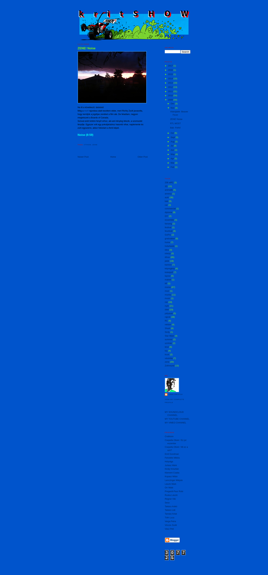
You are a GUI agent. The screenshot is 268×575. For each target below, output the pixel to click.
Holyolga (169, 461)
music (167, 298)
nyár (167, 306)
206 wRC (169, 182)
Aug (173, 141)
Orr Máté (169, 487)
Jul (172, 146)
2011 (170, 91)
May (173, 154)
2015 (170, 74)
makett (168, 280)
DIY (166, 216)
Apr (173, 158)
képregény (170, 268)
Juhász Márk (171, 465)
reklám (168, 324)
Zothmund (169, 365)
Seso (167, 503)
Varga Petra (170, 521)
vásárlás (169, 358)
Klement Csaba (172, 473)
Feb (173, 167)
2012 (170, 87)
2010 (170, 95)
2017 (170, 66)
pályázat (169, 313)
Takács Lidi (170, 510)
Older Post (143, 157)
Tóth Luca (169, 517)
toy (166, 351)
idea (167, 250)
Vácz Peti (169, 529)
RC (166, 321)
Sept (173, 137)
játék (167, 261)
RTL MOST (175, 123)
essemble (169, 220)
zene (94, 145)
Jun (173, 150)
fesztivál (168, 231)
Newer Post (83, 157)
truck (167, 354)
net (166, 302)
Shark (167, 328)
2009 (170, 100)
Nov (173, 108)
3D (166, 186)
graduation (170, 238)
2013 (170, 83)
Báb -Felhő (175, 128)
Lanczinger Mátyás (174, 480)
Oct (173, 133)
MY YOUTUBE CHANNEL (177, 419)
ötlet (167, 309)
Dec (173, 103)
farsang (168, 223)
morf (86, 111)
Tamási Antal (171, 514)
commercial (170, 208)
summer (168, 339)
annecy (168, 194)
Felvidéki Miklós (172, 458)
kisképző (169, 272)
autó (167, 197)
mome (168, 287)
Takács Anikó (171, 506)
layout (167, 276)
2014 (170, 78)
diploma (168, 212)
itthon (87, 145)
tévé (167, 347)
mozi (167, 291)
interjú (168, 253)
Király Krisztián (172, 469)
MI (166, 283)
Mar (173, 163)
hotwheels (169, 246)
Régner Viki (170, 499)
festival (168, 227)
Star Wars (169, 336)
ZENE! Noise (87, 48)
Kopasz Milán (171, 476)
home (167, 242)
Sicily (167, 332)
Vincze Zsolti (171, 525)
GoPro (168, 235)
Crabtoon (169, 436)
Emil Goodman (172, 454)
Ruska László (171, 495)
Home (113, 157)
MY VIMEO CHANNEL (175, 423)
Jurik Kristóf (175, 394)
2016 (170, 70)
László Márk (170, 484)
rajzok (167, 317)
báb (166, 201)
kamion (168, 265)
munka (168, 295)
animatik (169, 190)
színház (168, 343)
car (166, 205)
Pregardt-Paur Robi (174, 491)
